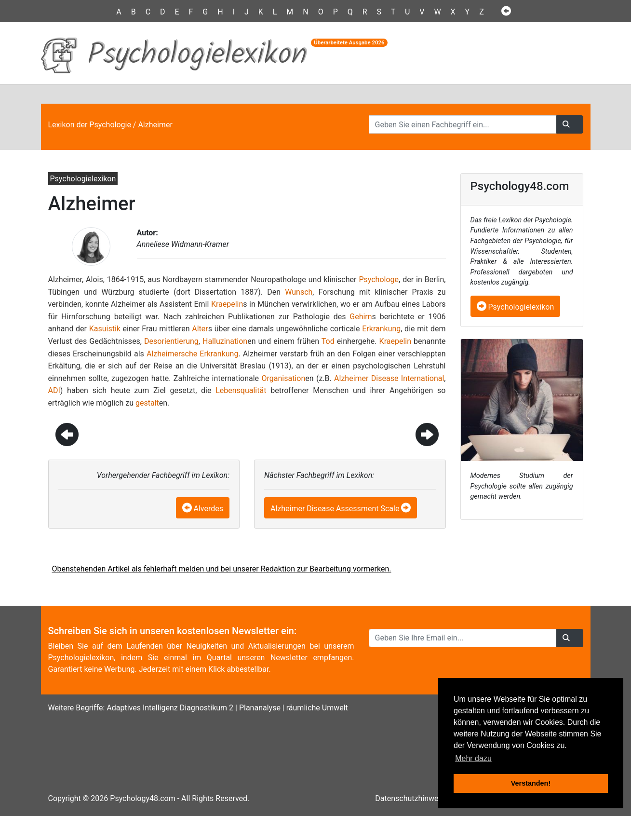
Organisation (283, 378)
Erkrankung (381, 328)
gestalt (147, 403)
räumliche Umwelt (317, 707)
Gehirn (360, 316)
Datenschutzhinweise (411, 798)
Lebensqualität (240, 390)
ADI (54, 390)
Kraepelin (227, 304)
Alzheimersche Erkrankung (192, 353)
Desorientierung (171, 341)
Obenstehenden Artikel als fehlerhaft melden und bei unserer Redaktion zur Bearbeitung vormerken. (221, 568)
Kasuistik (105, 328)
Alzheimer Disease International (389, 378)
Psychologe (379, 279)
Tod (328, 341)
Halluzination (224, 341)
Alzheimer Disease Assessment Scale (334, 508)
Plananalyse (260, 707)
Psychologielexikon (515, 307)
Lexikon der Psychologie (89, 124)
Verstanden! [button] (530, 783)
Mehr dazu (473, 758)
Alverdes (209, 508)
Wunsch (298, 292)
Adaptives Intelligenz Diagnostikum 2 (170, 707)
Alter (200, 328)
